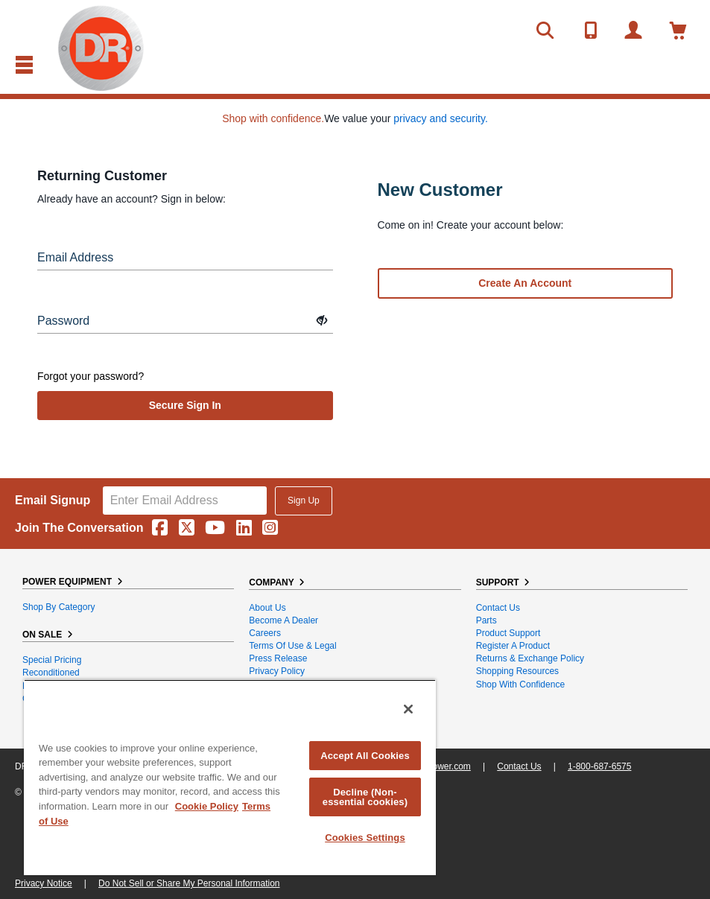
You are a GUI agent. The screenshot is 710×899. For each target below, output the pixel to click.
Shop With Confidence (520, 684)
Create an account (524, 283)
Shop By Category (58, 607)
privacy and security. (440, 118)
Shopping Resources (517, 671)
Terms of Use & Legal (292, 646)
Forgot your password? (90, 376)
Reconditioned (51, 672)
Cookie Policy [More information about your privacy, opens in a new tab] (206, 806)
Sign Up (304, 500)
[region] (230, 777)
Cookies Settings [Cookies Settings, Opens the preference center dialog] (365, 837)
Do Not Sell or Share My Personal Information (188, 883)
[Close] (408, 709)
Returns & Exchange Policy (530, 658)
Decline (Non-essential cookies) (365, 797)
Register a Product (513, 646)
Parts (486, 620)
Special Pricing (51, 660)
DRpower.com (442, 766)
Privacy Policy (277, 671)
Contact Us (498, 608)
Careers (265, 633)
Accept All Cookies (365, 755)
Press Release (278, 658)
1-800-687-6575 (599, 766)
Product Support (508, 633)
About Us (267, 608)
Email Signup (52, 500)
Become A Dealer (283, 620)
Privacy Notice (43, 883)
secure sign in (185, 405)
